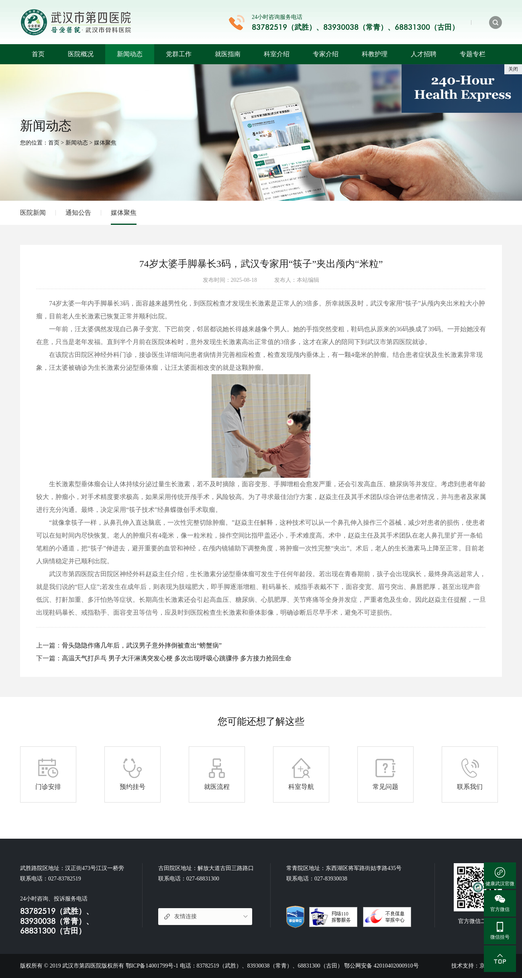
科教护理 (374, 54)
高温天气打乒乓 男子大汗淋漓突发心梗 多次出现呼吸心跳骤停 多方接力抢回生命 (177, 658)
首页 (38, 54)
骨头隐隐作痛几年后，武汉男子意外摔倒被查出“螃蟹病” (142, 645)
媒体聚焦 (105, 143)
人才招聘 (423, 54)
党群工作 (179, 54)
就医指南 (228, 54)
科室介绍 (277, 54)
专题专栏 (472, 54)
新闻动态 (130, 54)
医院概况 (81, 54)
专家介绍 (325, 54)
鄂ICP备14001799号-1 (152, 966)
